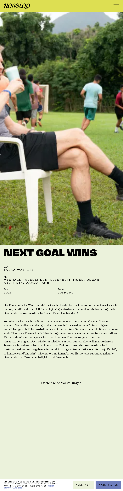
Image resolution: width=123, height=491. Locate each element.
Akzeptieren (108, 485)
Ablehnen (83, 485)
